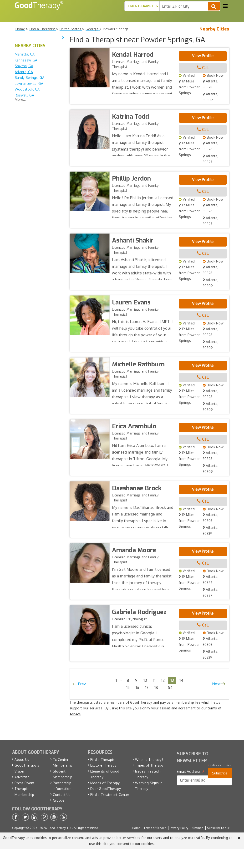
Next (216, 684)
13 (172, 680)
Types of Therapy (149, 765)
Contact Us (62, 795)
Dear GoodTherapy (105, 789)
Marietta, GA (25, 54)
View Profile (203, 55)
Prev (82, 684)
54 (170, 687)
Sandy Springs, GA (29, 78)
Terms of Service (155, 828)
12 (163, 680)
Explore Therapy (103, 765)
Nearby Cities (214, 29)
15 (128, 687)
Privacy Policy (179, 828)
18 (156, 687)
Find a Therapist (103, 760)
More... (20, 99)
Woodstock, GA (27, 89)
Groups (59, 800)
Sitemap (197, 828)
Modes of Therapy (105, 783)
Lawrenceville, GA (29, 83)
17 (147, 687)
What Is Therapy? (149, 760)
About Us (22, 760)
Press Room (24, 783)
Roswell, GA (24, 95)
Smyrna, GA (24, 66)
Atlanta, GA (24, 72)
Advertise (22, 777)
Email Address (191, 771)
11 (154, 680)
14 (181, 680)
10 (145, 680)
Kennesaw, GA (26, 60)
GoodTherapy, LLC (59, 828)
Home (136, 828)
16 (137, 687)
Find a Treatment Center (109, 795)
